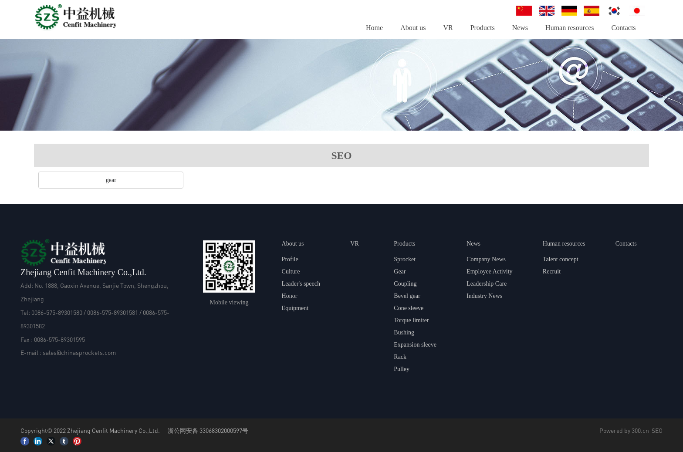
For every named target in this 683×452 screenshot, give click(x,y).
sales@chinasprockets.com (79, 352)
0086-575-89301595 (59, 339)
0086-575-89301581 (112, 312)
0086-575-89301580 (56, 312)
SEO (657, 430)
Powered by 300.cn (624, 430)
